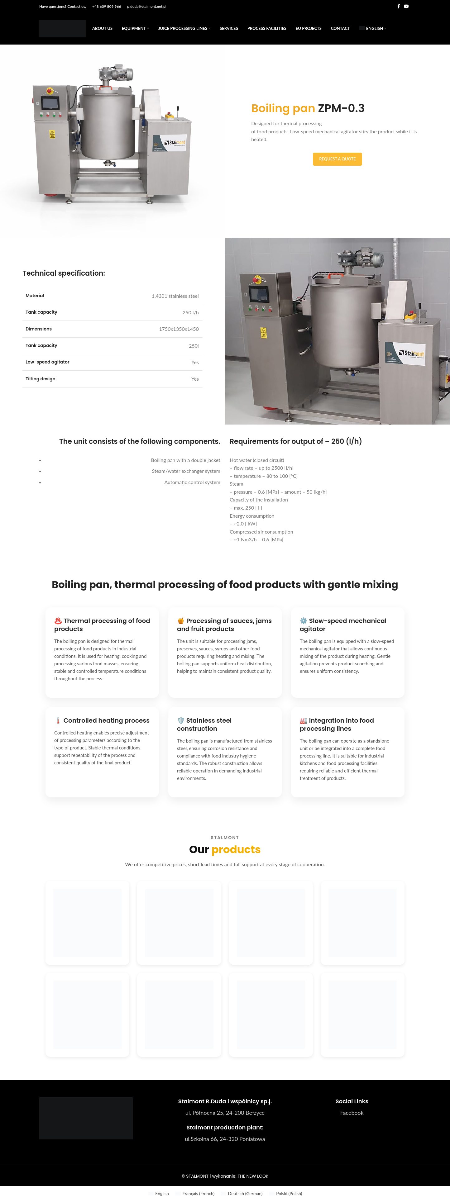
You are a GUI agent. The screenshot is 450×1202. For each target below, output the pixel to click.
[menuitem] (372, 29)
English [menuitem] (162, 1194)
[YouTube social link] (406, 6)
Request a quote (337, 159)
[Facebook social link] (398, 6)
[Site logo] (62, 28)
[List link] (352, 1113)
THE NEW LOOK (252, 1177)
